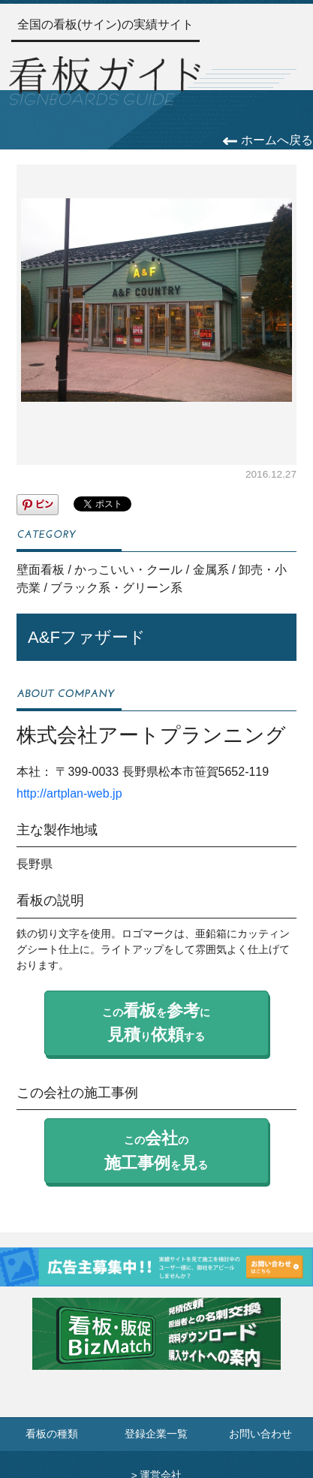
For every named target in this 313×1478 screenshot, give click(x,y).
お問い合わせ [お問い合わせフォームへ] (260, 1434)
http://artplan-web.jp (69, 793)
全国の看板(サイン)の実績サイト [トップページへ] (105, 24)
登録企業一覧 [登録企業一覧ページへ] (156, 1434)
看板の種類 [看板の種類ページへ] (52, 1434)
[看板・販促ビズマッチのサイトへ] (156, 1344)
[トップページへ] (104, 79)
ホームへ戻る (267, 140)
